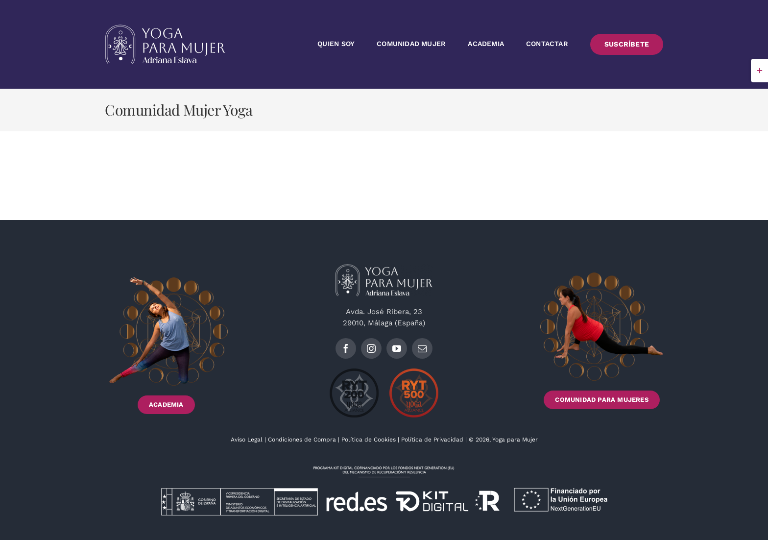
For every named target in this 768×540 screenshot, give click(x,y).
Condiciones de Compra (302, 439)
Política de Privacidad (433, 439)
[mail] (422, 348)
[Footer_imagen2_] (601, 275)
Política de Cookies (368, 439)
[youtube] (396, 348)
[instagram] (371, 348)
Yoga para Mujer (515, 439)
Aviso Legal (247, 439)
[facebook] (346, 348)
